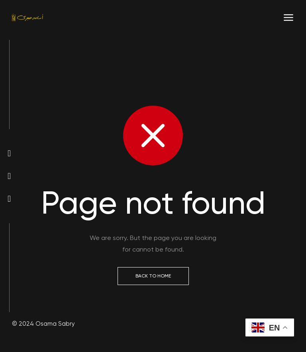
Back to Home (153, 276)
